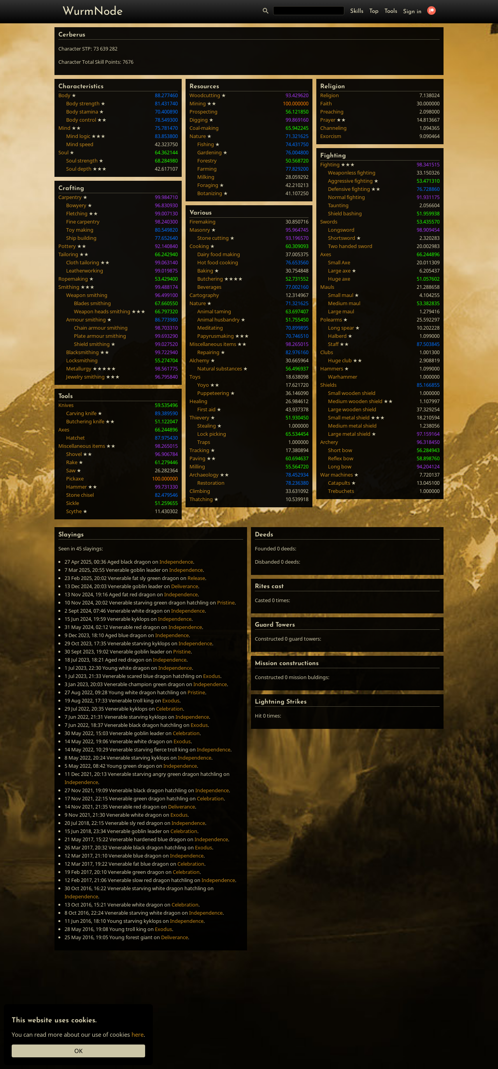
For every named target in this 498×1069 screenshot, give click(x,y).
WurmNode (92, 12)
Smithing (68, 286)
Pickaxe (75, 478)
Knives (66, 405)
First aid (206, 409)
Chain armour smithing (101, 327)
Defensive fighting (349, 188)
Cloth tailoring (82, 262)
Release (196, 578)
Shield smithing (92, 344)
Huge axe (339, 278)
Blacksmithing (82, 352)
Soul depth (78, 168)
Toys (194, 376)
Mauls (327, 286)
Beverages (209, 286)
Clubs (326, 352)
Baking (205, 270)
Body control (81, 119)
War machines (336, 474)
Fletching (77, 213)
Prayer (327, 119)
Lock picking (211, 433)
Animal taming (214, 311)
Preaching (332, 111)
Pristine (226, 602)
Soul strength (82, 160)
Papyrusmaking (215, 335)
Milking (205, 176)
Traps (203, 441)
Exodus (211, 675)
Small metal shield (349, 417)
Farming (207, 168)
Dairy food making (218, 254)
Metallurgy (78, 368)
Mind (64, 127)
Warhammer (342, 376)
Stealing (206, 425)
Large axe (339, 270)
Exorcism (330, 136)
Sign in (412, 12)
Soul (63, 152)
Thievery (199, 417)
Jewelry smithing (85, 376)
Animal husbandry (218, 319)
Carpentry (70, 197)
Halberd (337, 335)
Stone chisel (80, 494)
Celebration (169, 708)
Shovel (74, 454)
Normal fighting (346, 197)
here (138, 1034)
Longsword (341, 229)
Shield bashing (345, 213)
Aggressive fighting (350, 180)
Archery (329, 441)
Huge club (340, 360)
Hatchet (75, 437)
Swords (328, 221)
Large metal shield (349, 433)
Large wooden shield (352, 409)
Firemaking (202, 221)
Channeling (333, 127)
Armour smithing (86, 319)
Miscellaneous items (81, 445)
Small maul (340, 295)
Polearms (331, 319)
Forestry (207, 160)
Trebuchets (341, 490)
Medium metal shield (352, 425)
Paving (197, 458)
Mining (197, 103)
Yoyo (203, 384)
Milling (197, 466)
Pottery (67, 246)
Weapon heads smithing (102, 311)
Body (64, 95)
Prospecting (203, 111)
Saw (70, 470)
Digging (198, 119)
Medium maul (344, 303)
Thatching (201, 499)
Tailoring (68, 254)
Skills (356, 11)
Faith (326, 103)
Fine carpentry (83, 221)
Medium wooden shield (355, 401)
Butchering (210, 278)
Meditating (210, 327)
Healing (198, 401)
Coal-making (204, 127)
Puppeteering (213, 393)
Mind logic (78, 136)
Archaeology (204, 474)
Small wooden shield (351, 393)
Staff (333, 344)
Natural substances (219, 368)
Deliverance (184, 586)
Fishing (205, 144)
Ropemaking (73, 278)
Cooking (199, 246)
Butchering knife (85, 421)
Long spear (341, 327)
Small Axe (339, 262)
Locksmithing (82, 360)
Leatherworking (84, 270)
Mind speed (79, 144)
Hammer (76, 486)
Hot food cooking (217, 262)
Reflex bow (340, 458)
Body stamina (82, 111)
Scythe (74, 511)
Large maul (341, 311)
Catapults (339, 482)
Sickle (72, 503)
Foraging (207, 185)
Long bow (339, 466)
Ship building (81, 237)
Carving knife (81, 413)
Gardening (209, 152)
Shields (328, 384)
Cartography (204, 295)
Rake (71, 462)
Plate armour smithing (100, 335)
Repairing (208, 352)
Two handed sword (350, 246)
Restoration (210, 482)
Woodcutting (204, 95)
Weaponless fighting (351, 172)
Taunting (338, 205)
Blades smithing (92, 303)
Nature (197, 136)
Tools (390, 11)
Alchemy (199, 360)
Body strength (83, 103)
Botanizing (209, 193)
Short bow (340, 450)
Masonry (199, 229)
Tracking (199, 450)
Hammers (331, 368)
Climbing (199, 490)
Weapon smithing (86, 295)
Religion (329, 95)
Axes (63, 429)
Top (374, 11)
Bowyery (76, 205)
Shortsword (341, 237)
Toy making (79, 229)
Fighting (330, 164)
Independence (176, 561)
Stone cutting (213, 237)
